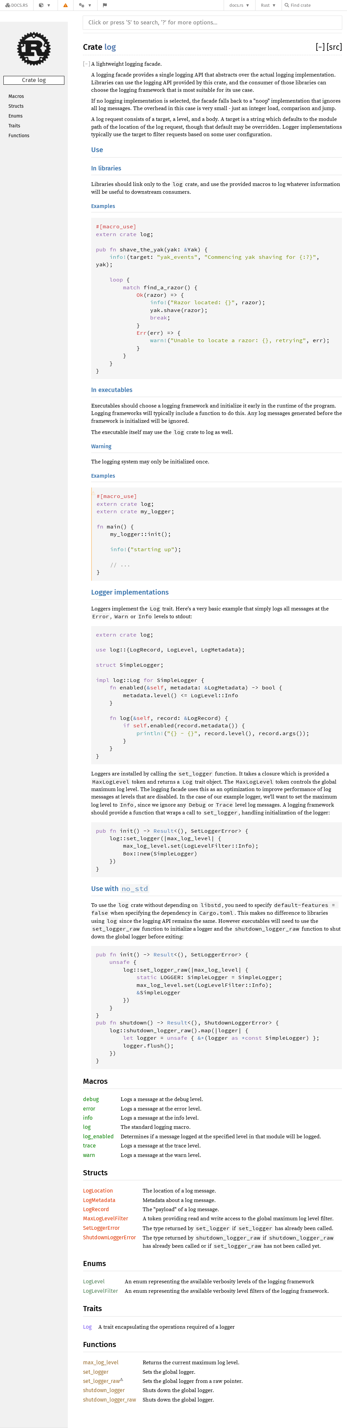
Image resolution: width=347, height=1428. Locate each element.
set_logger (95, 1372)
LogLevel (94, 1281)
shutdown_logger (104, 1390)
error (89, 1108)
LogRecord (96, 1209)
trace (89, 1145)
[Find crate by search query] (318, 5)
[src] (334, 47)
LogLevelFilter (100, 1291)
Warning (101, 446)
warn (89, 1155)
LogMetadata (99, 1200)
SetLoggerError (101, 1228)
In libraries (106, 168)
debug (91, 1099)
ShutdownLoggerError (109, 1237)
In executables (111, 390)
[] (321, 47)
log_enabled (98, 1136)
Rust (265, 5)
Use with (120, 889)
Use (97, 150)
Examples (103, 206)
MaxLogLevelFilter (105, 1218)
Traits (14, 126)
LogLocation (98, 1190)
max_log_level (101, 1362)
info (88, 1118)
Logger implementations (130, 592)
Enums (15, 116)
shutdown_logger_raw (109, 1399)
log (110, 47)
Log (87, 1327)
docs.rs (236, 5)
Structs (16, 106)
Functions (18, 136)
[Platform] (85, 5)
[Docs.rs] (16, 5)
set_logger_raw (101, 1381)
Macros (16, 96)
